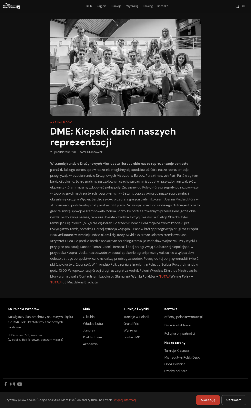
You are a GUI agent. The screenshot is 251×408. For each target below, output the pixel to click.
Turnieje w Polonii (136, 317)
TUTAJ (164, 276)
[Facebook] (5, 384)
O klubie (89, 317)
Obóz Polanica (174, 364)
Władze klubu (93, 323)
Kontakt (162, 6)
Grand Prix (131, 323)
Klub (89, 6)
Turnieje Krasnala (176, 350)
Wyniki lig (132, 6)
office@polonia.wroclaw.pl (183, 317)
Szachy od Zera (175, 371)
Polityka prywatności (179, 333)
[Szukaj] (241, 6)
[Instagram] (12, 384)
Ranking (148, 6)
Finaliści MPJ (132, 337)
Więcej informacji (125, 400)
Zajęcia (101, 6)
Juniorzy (89, 330)
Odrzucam (233, 400)
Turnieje (116, 6)
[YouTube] (19, 384)
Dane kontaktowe (177, 325)
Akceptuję (208, 400)
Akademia (90, 344)
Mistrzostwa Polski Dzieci (182, 357)
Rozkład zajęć (93, 337)
